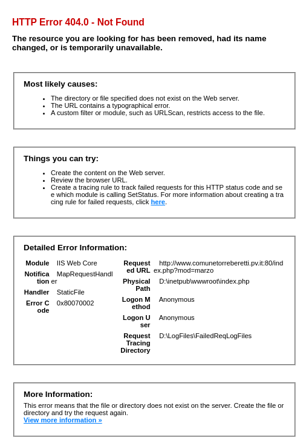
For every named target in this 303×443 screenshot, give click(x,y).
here (158, 201)
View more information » (63, 420)
